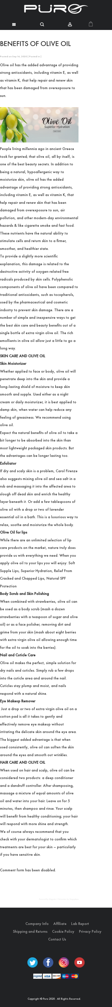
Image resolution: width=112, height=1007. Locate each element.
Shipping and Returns (30, 931)
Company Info (37, 923)
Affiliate (60, 923)
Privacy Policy (90, 931)
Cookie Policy (63, 931)
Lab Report (80, 923)
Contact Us (57, 939)
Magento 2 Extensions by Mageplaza (63, 899)
